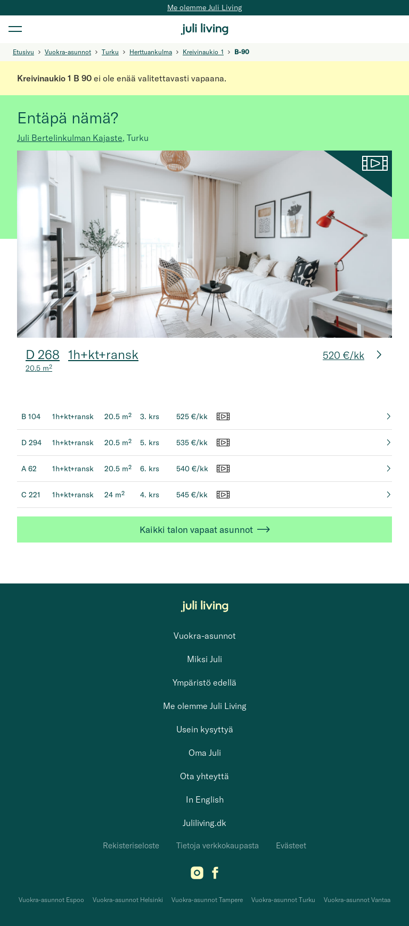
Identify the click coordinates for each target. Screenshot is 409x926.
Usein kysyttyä (204, 729)
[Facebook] (215, 876)
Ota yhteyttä (204, 776)
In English (205, 799)
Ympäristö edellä (204, 682)
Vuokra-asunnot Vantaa (357, 900)
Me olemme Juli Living (204, 7)
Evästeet (291, 845)
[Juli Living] (204, 29)
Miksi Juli (204, 659)
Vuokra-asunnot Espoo (51, 900)
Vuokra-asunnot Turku (283, 900)
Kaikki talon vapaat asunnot (205, 529)
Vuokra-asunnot (205, 635)
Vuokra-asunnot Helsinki (128, 900)
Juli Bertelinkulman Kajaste (69, 137)
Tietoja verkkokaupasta (217, 845)
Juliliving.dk (204, 822)
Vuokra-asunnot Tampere (207, 900)
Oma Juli (205, 752)
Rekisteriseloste (131, 845)
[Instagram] (197, 876)
